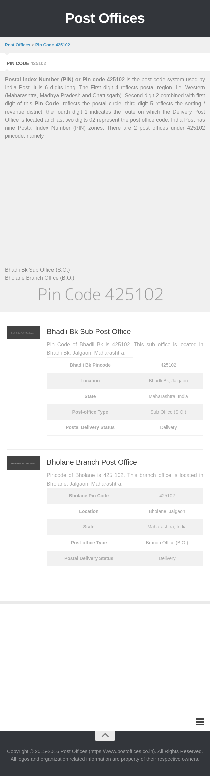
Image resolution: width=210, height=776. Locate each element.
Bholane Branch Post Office (92, 462)
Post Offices (105, 18)
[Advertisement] (105, 195)
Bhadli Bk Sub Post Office (89, 331)
